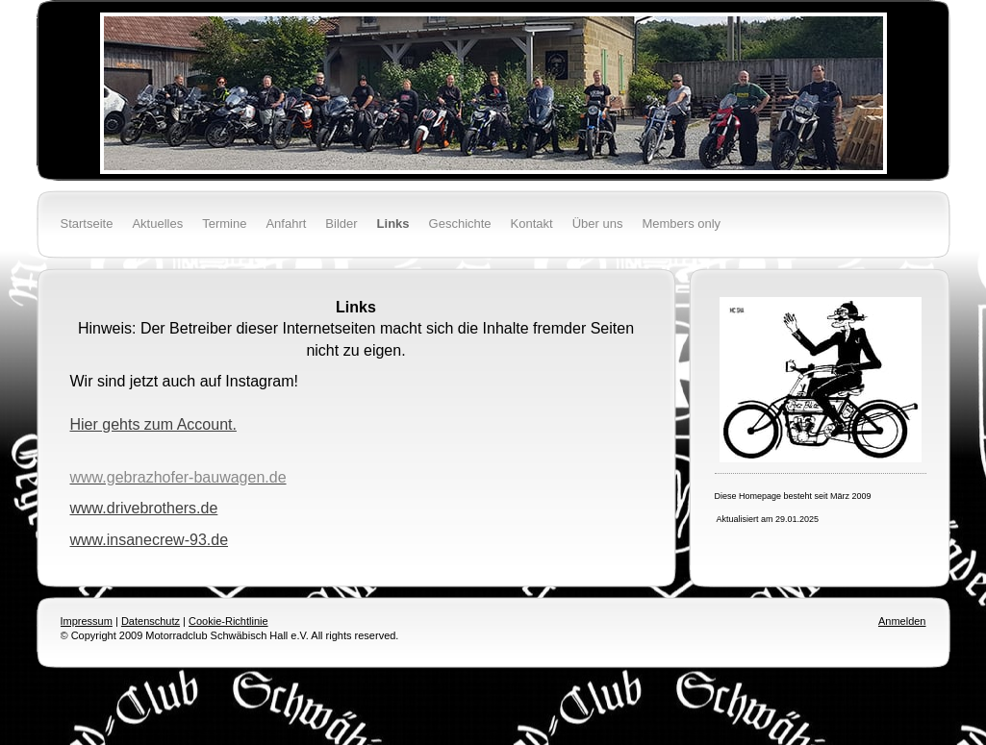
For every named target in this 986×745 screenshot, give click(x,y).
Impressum (87, 621)
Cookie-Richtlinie (228, 621)
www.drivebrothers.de (144, 508)
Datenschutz (150, 621)
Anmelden (902, 621)
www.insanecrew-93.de (149, 540)
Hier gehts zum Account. (153, 424)
